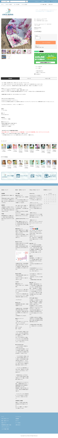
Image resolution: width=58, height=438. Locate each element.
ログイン (47, 1)
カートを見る (18, 422)
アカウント (36, 1)
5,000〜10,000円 (44, 20)
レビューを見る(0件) (38, 66)
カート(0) (53, 1)
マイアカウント (18, 416)
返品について (37, 46)
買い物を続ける (37, 74)
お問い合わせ (50, 4)
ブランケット (39, 18)
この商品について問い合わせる (39, 72)
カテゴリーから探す (8, 4)
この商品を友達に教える (38, 70)
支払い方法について (5, 418)
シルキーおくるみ (44, 18)
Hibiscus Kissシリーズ (40, 19)
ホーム (2, 4)
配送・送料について (5, 420)
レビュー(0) (47, 78)
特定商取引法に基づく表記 (39, 47)
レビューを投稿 (37, 68)
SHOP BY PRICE (39, 20)
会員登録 (42, 1)
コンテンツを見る (23, 4)
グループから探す (16, 4)
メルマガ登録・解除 (42, 4)
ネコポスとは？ (19, 299)
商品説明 (10, 78)
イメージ (29, 78)
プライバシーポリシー (5, 426)
